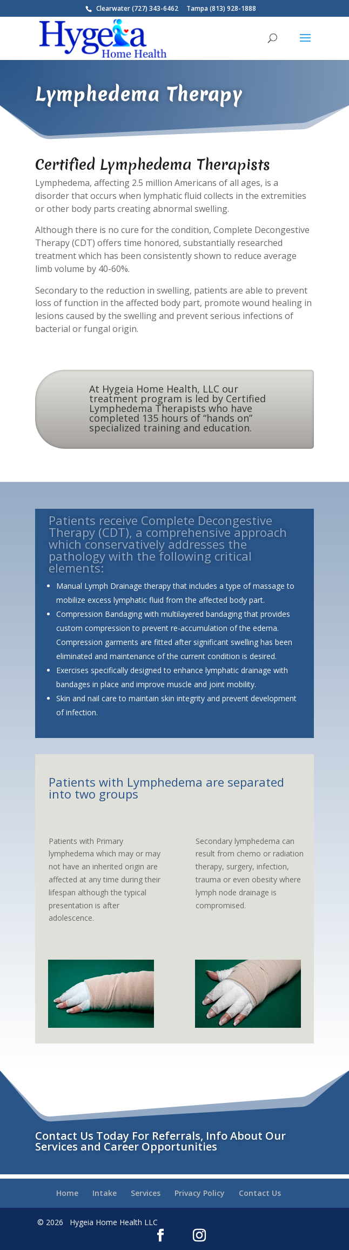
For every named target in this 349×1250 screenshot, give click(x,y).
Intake (104, 1193)
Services (145, 1193)
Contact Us (260, 1193)
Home (67, 1193)
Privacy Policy (199, 1193)
